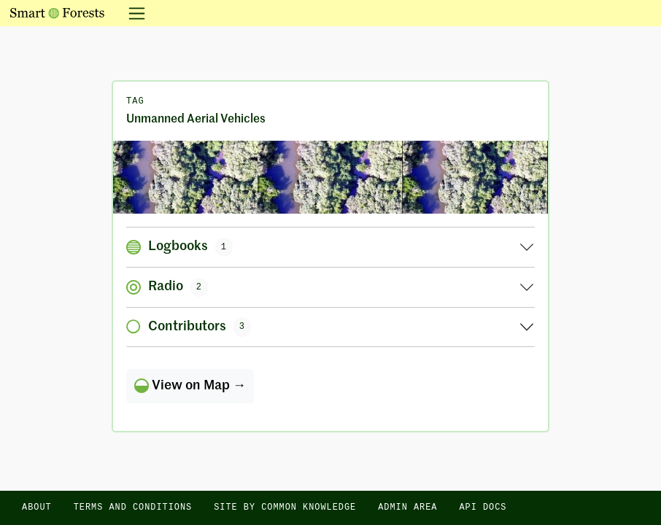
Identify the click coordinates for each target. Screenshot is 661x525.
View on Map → (190, 385)
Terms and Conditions (133, 507)
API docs (482, 507)
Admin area (407, 507)
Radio (167, 287)
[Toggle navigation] (132, 13)
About (37, 507)
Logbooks (179, 247)
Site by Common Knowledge (285, 507)
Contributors (188, 326)
